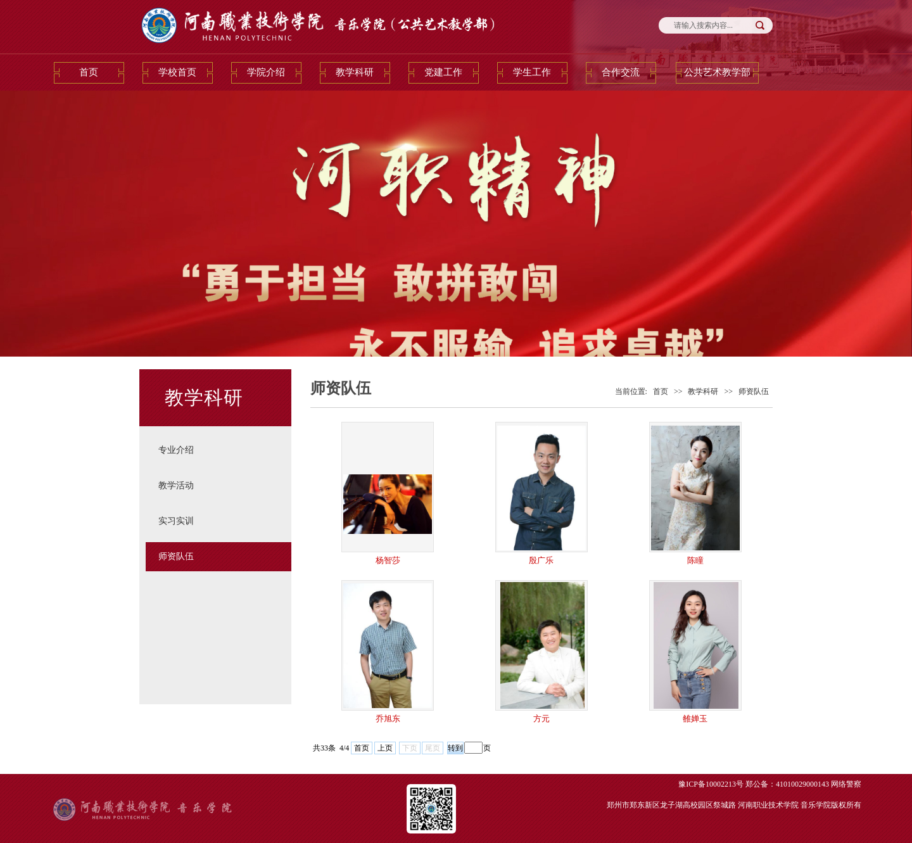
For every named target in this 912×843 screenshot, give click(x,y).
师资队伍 (176, 556)
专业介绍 (176, 450)
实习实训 (176, 521)
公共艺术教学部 (717, 72)
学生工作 (532, 72)
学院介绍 (266, 72)
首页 (88, 72)
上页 (385, 748)
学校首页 (177, 72)
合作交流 (621, 72)
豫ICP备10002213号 (711, 784)
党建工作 (443, 72)
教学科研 (355, 72)
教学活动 (176, 485)
